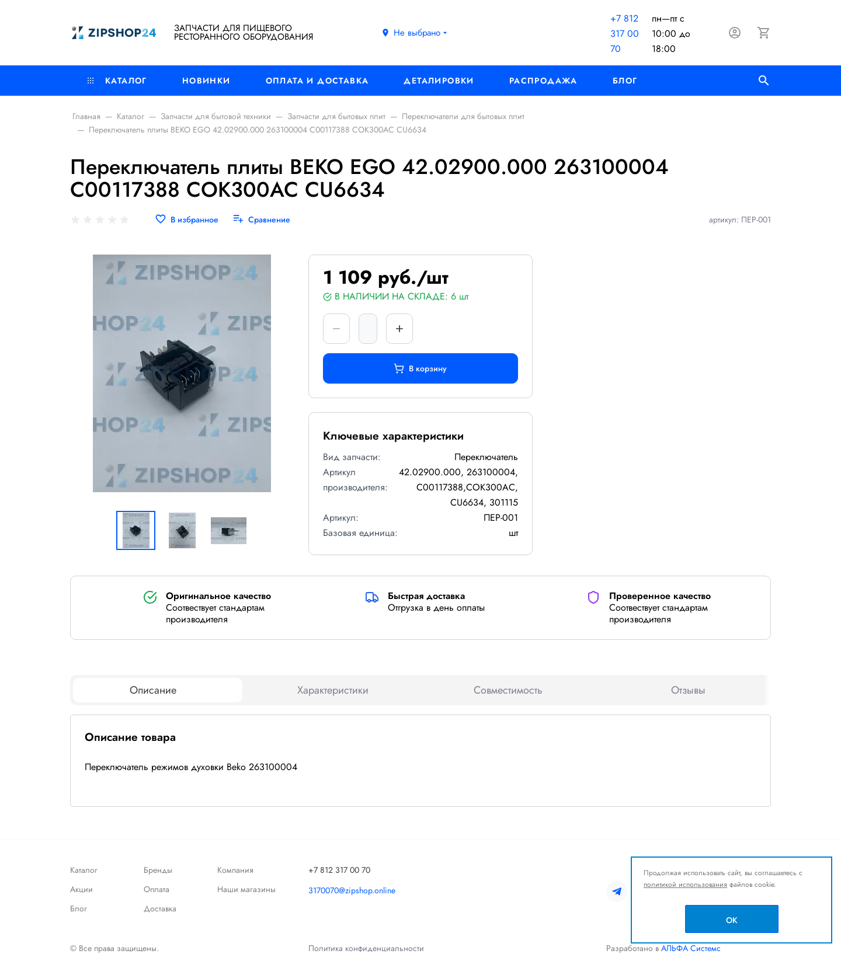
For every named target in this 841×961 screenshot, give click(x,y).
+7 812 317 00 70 (624, 33)
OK (732, 920)
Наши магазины (246, 889)
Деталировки (439, 80)
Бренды (158, 870)
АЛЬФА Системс (690, 948)
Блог (625, 80)
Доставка (160, 908)
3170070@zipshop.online (351, 890)
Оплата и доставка (317, 80)
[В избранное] (186, 220)
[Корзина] (764, 33)
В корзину (420, 368)
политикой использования (685, 884)
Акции (81, 889)
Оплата (156, 889)
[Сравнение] (261, 220)
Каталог (117, 80)
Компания (235, 870)
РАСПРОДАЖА (543, 80)
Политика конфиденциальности (366, 948)
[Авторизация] (735, 33)
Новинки (206, 80)
